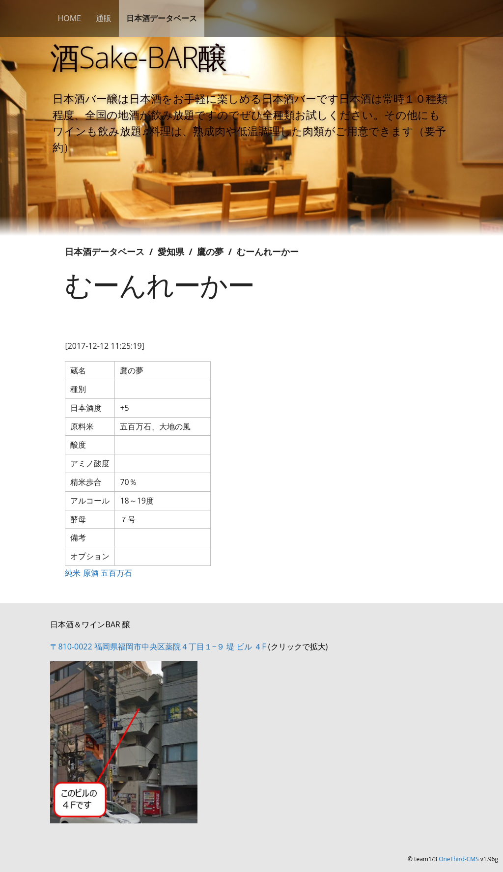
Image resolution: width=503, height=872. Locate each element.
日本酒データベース (161, 18)
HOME (69, 18)
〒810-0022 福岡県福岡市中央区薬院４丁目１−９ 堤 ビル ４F (158, 646)
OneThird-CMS (458, 859)
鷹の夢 (210, 251)
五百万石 (116, 572)
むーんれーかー (268, 251)
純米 (73, 572)
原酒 (91, 572)
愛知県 (171, 251)
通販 (104, 18)
